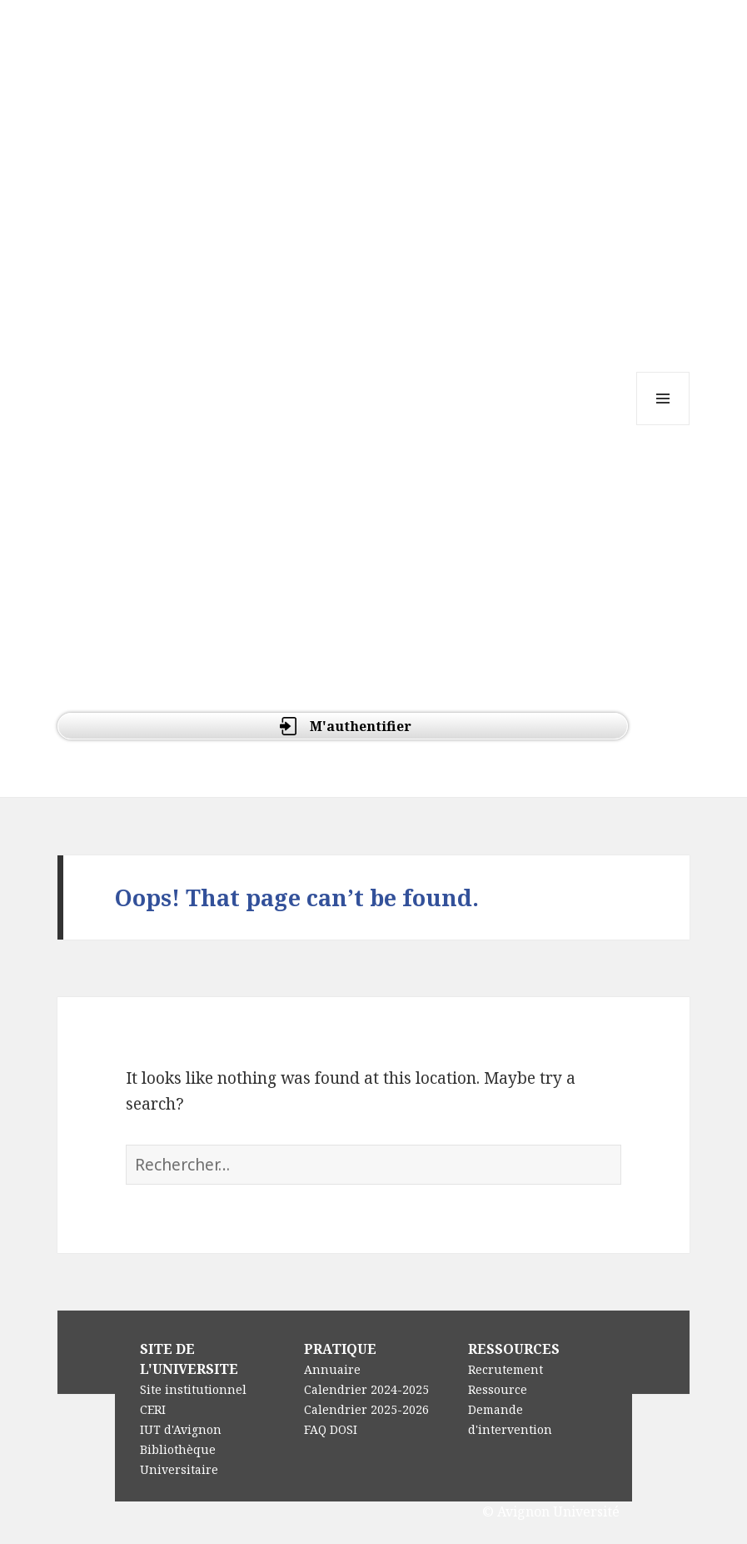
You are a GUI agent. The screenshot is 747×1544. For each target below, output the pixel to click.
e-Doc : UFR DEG (161, 74)
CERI (153, 1409)
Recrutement (505, 1369)
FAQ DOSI (330, 1429)
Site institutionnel (193, 1389)
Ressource (497, 1389)
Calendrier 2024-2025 (366, 1389)
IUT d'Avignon (181, 1429)
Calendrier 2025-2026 (366, 1409)
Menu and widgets (663, 424)
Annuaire (332, 1369)
